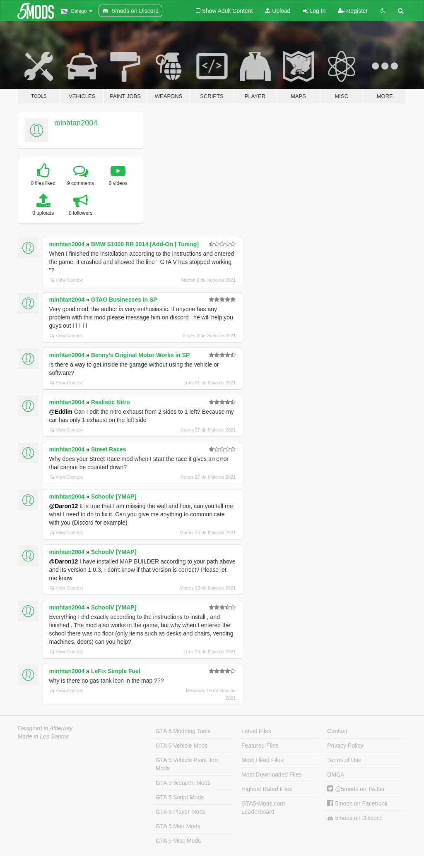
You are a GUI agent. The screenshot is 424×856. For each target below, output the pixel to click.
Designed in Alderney (45, 728)
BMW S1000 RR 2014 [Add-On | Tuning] (145, 244)
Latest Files (256, 731)
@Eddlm (60, 411)
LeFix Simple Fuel (115, 671)
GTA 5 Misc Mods (178, 840)
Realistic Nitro (110, 402)
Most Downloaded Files (271, 774)
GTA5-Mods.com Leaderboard (263, 807)
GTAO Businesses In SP (124, 299)
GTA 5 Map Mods (178, 826)
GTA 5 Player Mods (180, 811)
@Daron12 (63, 506)
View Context (66, 280)
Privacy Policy (345, 745)
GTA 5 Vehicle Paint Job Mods (187, 764)
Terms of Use (344, 760)
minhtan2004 (75, 123)
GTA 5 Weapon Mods (183, 782)
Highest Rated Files (266, 789)
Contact (337, 731)
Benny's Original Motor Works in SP (140, 355)
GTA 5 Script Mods (180, 797)
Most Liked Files (262, 760)
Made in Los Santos (43, 736)
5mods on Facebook (357, 803)
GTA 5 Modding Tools (183, 731)
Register (353, 10)
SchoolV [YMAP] (114, 496)
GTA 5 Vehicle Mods (182, 745)
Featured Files (259, 745)
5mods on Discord (354, 818)
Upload (277, 10)
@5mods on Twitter (356, 789)
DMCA (335, 774)
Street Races (108, 449)
